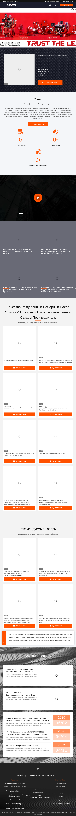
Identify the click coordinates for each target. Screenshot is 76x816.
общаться (66, 5)
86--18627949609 (68, 1)
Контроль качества (61, 790)
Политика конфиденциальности (61, 803)
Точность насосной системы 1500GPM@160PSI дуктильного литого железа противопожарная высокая (39, 637)
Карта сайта (61, 800)
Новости (61, 793)
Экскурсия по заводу (61, 786)
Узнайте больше (38, 124)
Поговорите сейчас (50, 82)
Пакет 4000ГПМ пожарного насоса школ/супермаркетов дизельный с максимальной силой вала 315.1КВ (40, 634)
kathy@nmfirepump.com (52, 1)
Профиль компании (61, 783)
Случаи (61, 796)
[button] (8, 26)
